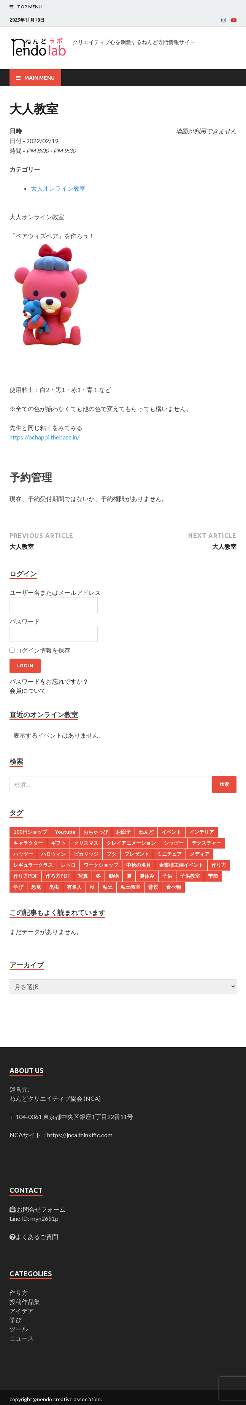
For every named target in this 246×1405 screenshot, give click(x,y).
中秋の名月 (138, 865)
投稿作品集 (25, 1301)
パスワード (25, 621)
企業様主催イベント (181, 865)
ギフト (58, 843)
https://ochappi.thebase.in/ (44, 437)
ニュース (22, 1338)
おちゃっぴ (95, 832)
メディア (199, 854)
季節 (213, 876)
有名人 (74, 887)
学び (18, 887)
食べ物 (173, 887)
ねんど (146, 832)
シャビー (174, 843)
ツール (19, 1328)
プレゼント (136, 854)
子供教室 (190, 876)
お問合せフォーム (40, 1209)
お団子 (123, 832)
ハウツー (23, 854)
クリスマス (86, 843)
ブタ (111, 854)
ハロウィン (53, 854)
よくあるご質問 (37, 1236)
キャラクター (28, 843)
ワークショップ (101, 865)
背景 (153, 887)
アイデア (22, 1310)
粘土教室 (130, 887)
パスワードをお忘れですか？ (49, 681)
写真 (83, 876)
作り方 (218, 865)
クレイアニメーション (131, 843)
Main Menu (39, 78)
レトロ (68, 865)
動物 (114, 876)
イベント (171, 832)
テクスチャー (206, 843)
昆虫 (54, 887)
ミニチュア (169, 854)
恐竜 (36, 887)
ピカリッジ (86, 854)
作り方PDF (25, 876)
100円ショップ (30, 832)
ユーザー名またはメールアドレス (55, 592)
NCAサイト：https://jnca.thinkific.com (61, 1134)
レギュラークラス (33, 865)
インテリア (201, 832)
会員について (28, 690)
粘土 (108, 887)
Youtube (65, 832)
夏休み (147, 876)
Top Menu (29, 6)
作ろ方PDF (58, 876)
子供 (167, 876)
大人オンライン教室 (58, 188)
